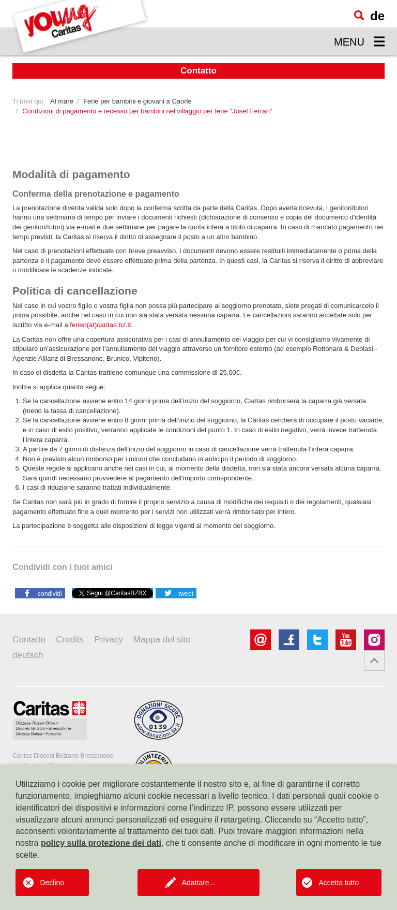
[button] (40, 592)
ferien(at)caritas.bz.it (100, 325)
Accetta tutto (338, 882)
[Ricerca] (359, 15)
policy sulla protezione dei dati (101, 843)
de (377, 16)
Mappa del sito (162, 639)
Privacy (108, 639)
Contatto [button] (198, 71)
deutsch (27, 655)
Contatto (28, 639)
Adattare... (199, 882)
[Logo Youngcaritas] (80, 27)
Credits (70, 639)
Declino (52, 882)
